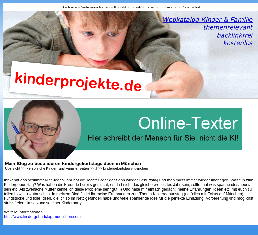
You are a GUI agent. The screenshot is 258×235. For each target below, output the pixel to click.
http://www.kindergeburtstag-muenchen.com (42, 216)
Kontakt (120, 7)
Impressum (168, 7)
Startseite (69, 7)
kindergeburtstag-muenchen (125, 168)
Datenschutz (192, 7)
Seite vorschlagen (95, 7)
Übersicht (12, 168)
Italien (150, 7)
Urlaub (136, 7)
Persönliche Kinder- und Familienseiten (57, 168)
